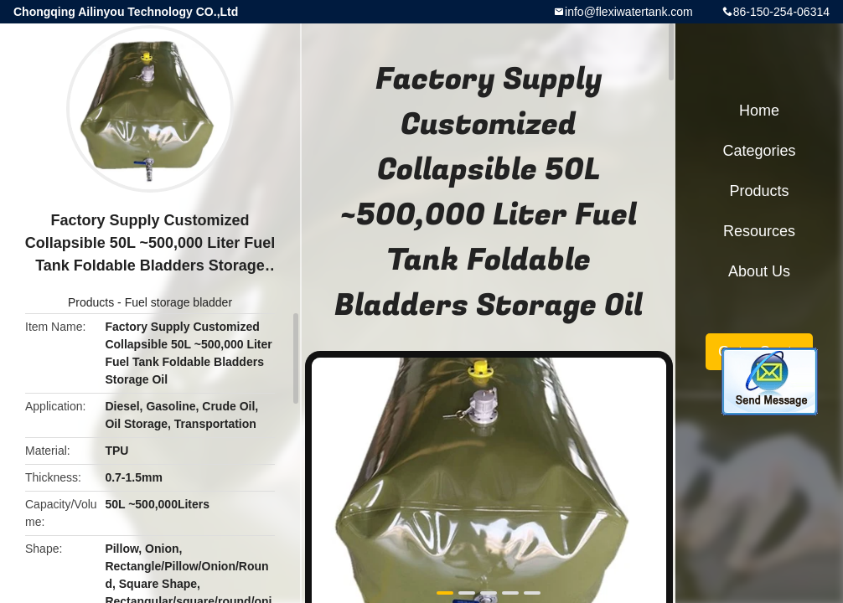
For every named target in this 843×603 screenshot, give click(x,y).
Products (91, 302)
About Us (759, 271)
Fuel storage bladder (178, 302)
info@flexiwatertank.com (629, 11)
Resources (759, 231)
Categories (758, 150)
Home (759, 110)
